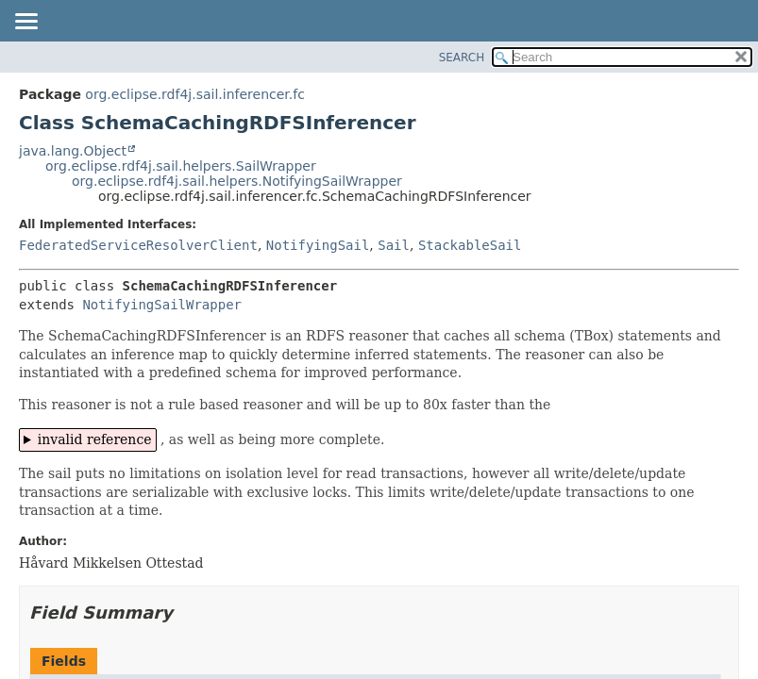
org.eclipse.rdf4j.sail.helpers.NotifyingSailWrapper (237, 181)
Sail (394, 245)
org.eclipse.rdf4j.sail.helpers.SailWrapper (180, 166)
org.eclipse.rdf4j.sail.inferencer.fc (195, 94)
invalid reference (95, 439)
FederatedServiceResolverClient (138, 245)
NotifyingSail (318, 245)
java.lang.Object (72, 150)
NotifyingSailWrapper (162, 304)
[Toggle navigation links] (25, 22)
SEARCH (462, 57)
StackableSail (470, 245)
